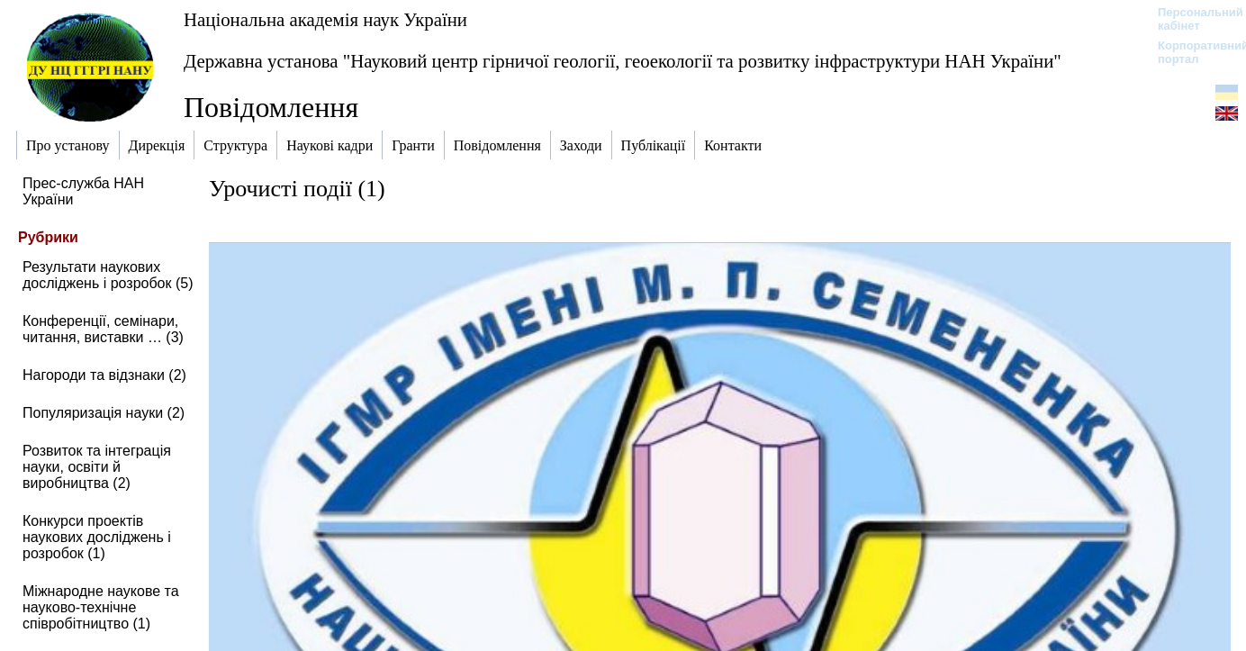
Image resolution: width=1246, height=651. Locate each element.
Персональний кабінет (1191, 18)
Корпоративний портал (1191, 52)
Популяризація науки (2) (104, 412)
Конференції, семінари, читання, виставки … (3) (103, 329)
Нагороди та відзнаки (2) (104, 375)
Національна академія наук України (325, 19)
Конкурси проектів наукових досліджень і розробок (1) (97, 537)
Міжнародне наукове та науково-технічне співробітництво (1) (101, 607)
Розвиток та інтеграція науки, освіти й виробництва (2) (97, 467)
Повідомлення (271, 107)
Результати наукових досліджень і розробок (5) (108, 275)
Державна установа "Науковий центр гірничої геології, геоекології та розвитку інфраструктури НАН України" (622, 60)
